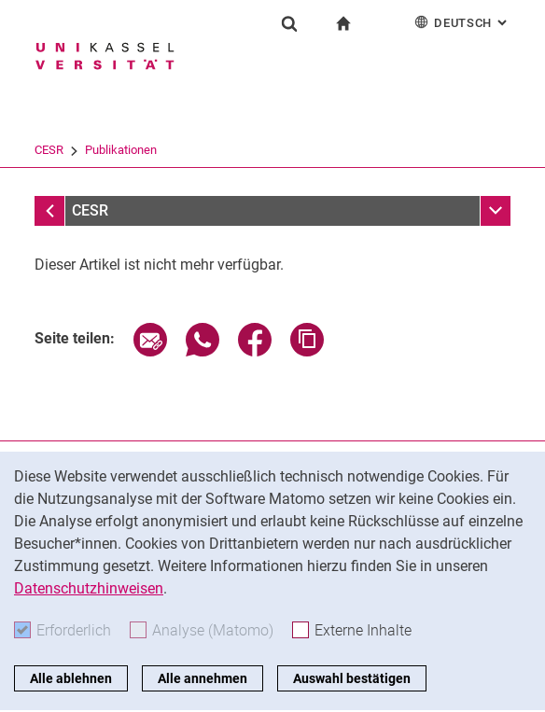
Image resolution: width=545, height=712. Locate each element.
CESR (203, 150)
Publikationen (276, 150)
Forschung (140, 150)
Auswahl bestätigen (352, 678)
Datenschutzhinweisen (88, 588)
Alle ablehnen (71, 678)
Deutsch (462, 22)
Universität (63, 150)
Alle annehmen (202, 678)
